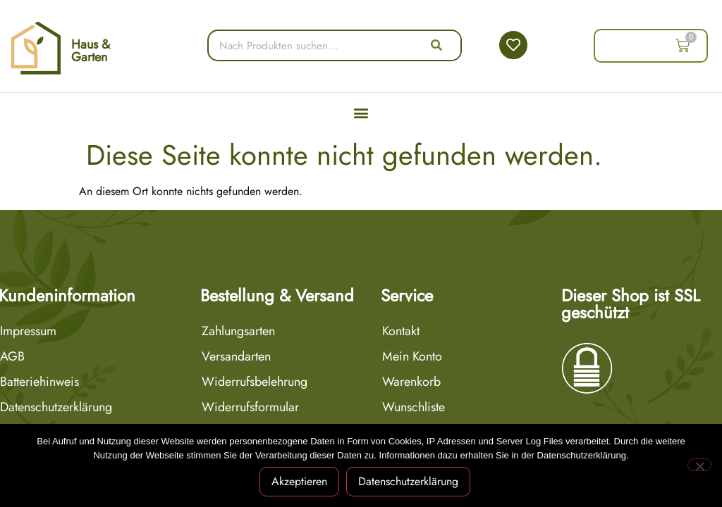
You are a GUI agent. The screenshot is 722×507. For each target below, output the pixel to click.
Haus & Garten (90, 50)
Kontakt (401, 331)
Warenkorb (411, 382)
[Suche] (437, 45)
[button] (361, 112)
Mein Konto (412, 356)
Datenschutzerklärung (408, 481)
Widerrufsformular (250, 407)
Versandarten (236, 356)
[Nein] (699, 464)
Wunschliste (413, 407)
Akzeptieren (299, 481)
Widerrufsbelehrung (254, 382)
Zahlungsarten (238, 331)
